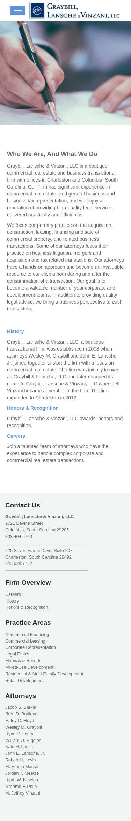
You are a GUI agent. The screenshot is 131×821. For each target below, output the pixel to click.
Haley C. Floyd (19, 720)
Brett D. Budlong (21, 714)
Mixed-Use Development (29, 667)
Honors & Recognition (33, 408)
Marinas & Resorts (23, 660)
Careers (16, 436)
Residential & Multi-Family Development (44, 674)
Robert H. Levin (20, 760)
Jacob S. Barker (21, 707)
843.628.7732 (18, 563)
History (15, 331)
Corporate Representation (30, 647)
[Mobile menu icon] (17, 10)
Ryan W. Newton (21, 779)
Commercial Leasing (25, 641)
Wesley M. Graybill (23, 727)
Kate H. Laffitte (19, 746)
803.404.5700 (18, 536)
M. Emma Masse (21, 766)
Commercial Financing (27, 634)
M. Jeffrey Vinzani (22, 793)
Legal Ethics (17, 654)
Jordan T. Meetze (22, 773)
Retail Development (24, 680)
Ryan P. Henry (19, 733)
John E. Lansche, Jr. (25, 753)
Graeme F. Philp (21, 786)
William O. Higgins (23, 740)
